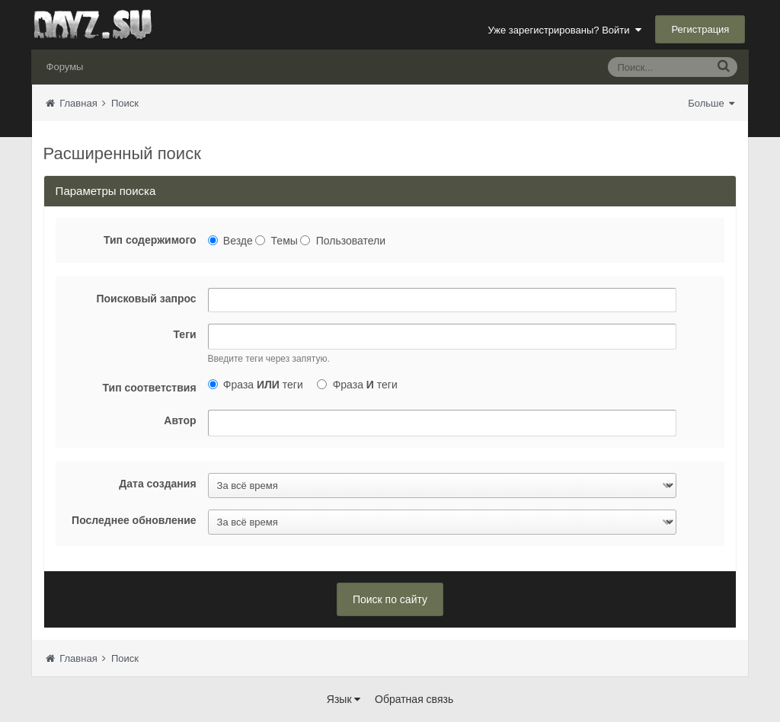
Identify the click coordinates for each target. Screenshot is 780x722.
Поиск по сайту (390, 599)
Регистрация (700, 29)
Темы (284, 241)
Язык (344, 699)
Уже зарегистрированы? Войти (564, 30)
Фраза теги (263, 385)
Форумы (65, 66)
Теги (185, 334)
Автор (180, 420)
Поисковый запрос (146, 298)
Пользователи (350, 241)
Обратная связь (414, 699)
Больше (711, 103)
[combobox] (442, 337)
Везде (238, 241)
